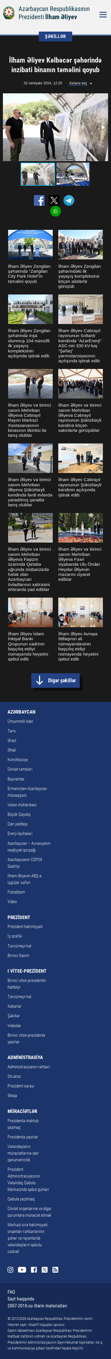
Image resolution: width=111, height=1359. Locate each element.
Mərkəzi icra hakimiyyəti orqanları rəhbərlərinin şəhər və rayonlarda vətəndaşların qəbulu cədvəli (28, 1238)
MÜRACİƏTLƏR (22, 1111)
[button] (103, 127)
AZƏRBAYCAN (21, 712)
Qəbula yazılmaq (21, 1199)
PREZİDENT (19, 917)
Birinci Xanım (18, 955)
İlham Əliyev (61, 17)
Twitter (45, 1270)
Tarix (12, 731)
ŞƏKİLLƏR (55, 36)
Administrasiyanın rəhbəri (29, 1066)
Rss (55, 1270)
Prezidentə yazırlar (23, 1137)
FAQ (11, 1292)
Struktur (14, 1076)
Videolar (14, 1025)
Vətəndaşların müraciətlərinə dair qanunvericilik (23, 1153)
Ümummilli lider (20, 721)
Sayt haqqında (21, 1299)
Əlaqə (12, 1095)
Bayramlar (16, 779)
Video (12, 901)
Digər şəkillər (62, 680)
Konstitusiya (18, 759)
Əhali (12, 750)
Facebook (34, 1270)
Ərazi (12, 740)
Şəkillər (14, 1015)
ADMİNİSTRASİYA (25, 1057)
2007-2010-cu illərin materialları (37, 1306)
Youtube (22, 1270)
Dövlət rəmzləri (20, 769)
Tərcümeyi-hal (19, 946)
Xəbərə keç (78, 83)
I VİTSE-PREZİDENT (27, 971)
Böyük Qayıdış (19, 814)
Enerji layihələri (20, 833)
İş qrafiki (15, 936)
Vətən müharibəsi (22, 804)
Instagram (10, 1270)
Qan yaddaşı (18, 824)
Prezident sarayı (21, 1086)
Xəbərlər (15, 1006)
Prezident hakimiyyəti (25, 926)
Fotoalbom (16, 892)
